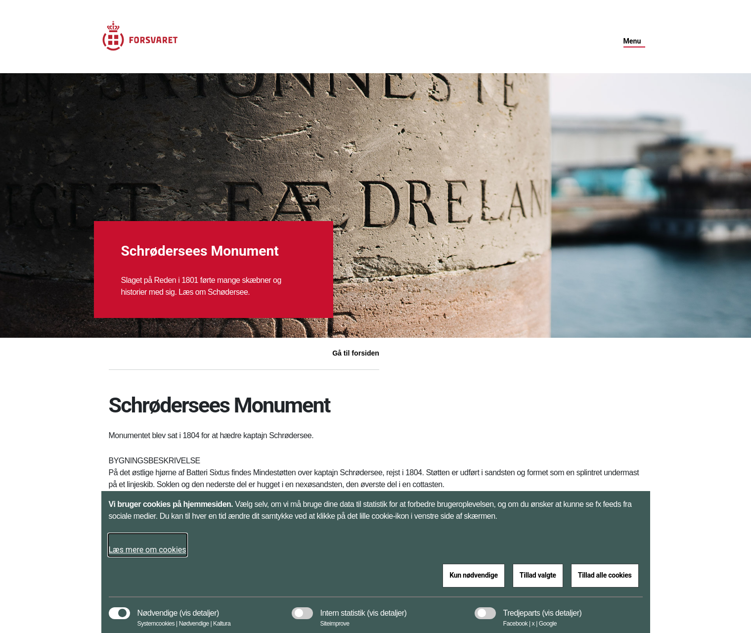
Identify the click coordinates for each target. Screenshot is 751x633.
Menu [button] (632, 41)
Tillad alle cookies (605, 575)
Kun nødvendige (473, 575)
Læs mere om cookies (147, 549)
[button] (199, 608)
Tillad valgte (538, 575)
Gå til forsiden (355, 353)
